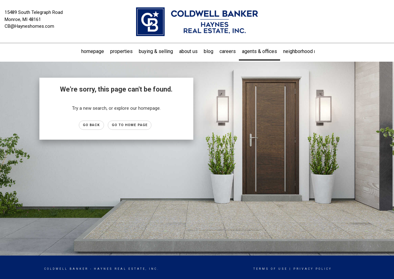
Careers (227, 51)
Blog (208, 51)
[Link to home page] (197, 22)
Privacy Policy (312, 268)
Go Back (91, 125)
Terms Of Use (270, 268)
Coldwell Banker (66, 268)
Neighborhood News (304, 51)
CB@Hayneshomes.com (29, 26)
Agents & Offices (259, 51)
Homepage (92, 51)
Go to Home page (130, 125)
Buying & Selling (156, 51)
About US (188, 51)
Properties (121, 51)
